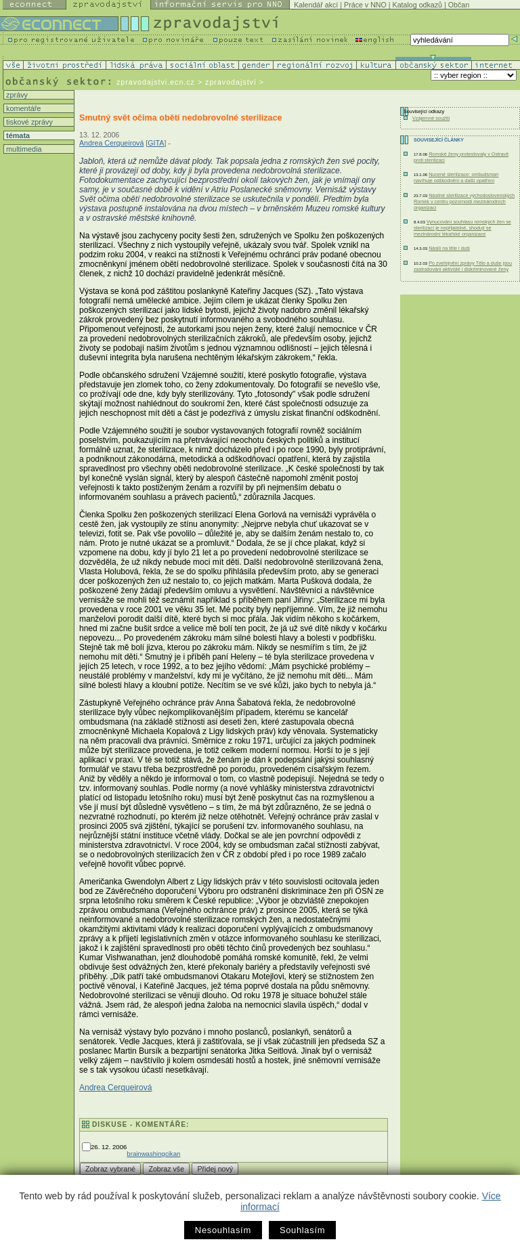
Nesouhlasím (223, 1230)
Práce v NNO (365, 5)
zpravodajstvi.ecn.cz (155, 82)
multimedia (23, 149)
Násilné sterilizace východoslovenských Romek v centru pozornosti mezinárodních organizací (464, 201)
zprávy (16, 95)
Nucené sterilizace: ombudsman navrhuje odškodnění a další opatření (456, 177)
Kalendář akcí (316, 5)
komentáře (22, 108)
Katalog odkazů (417, 5)
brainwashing (146, 1153)
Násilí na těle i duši (449, 248)
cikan (172, 1153)
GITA (156, 143)
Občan (458, 5)
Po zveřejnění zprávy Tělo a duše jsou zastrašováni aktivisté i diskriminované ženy (463, 266)
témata (17, 135)
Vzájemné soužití (431, 118)
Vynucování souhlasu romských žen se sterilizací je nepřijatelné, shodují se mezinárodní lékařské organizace (462, 228)
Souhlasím (302, 1230)
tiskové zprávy (28, 122)
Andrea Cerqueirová (111, 143)
